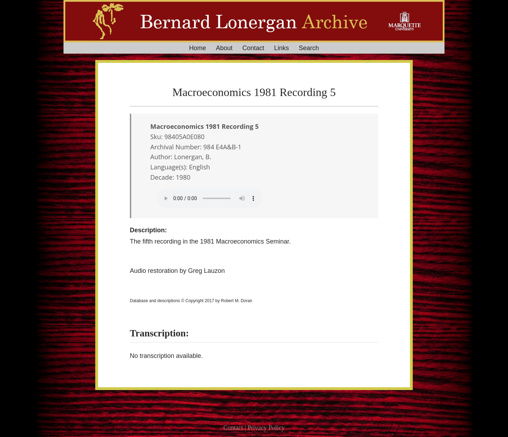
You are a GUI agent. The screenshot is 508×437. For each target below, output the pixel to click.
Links (281, 48)
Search (309, 48)
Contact (253, 48)
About (224, 48)
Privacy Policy (266, 427)
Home (197, 48)
